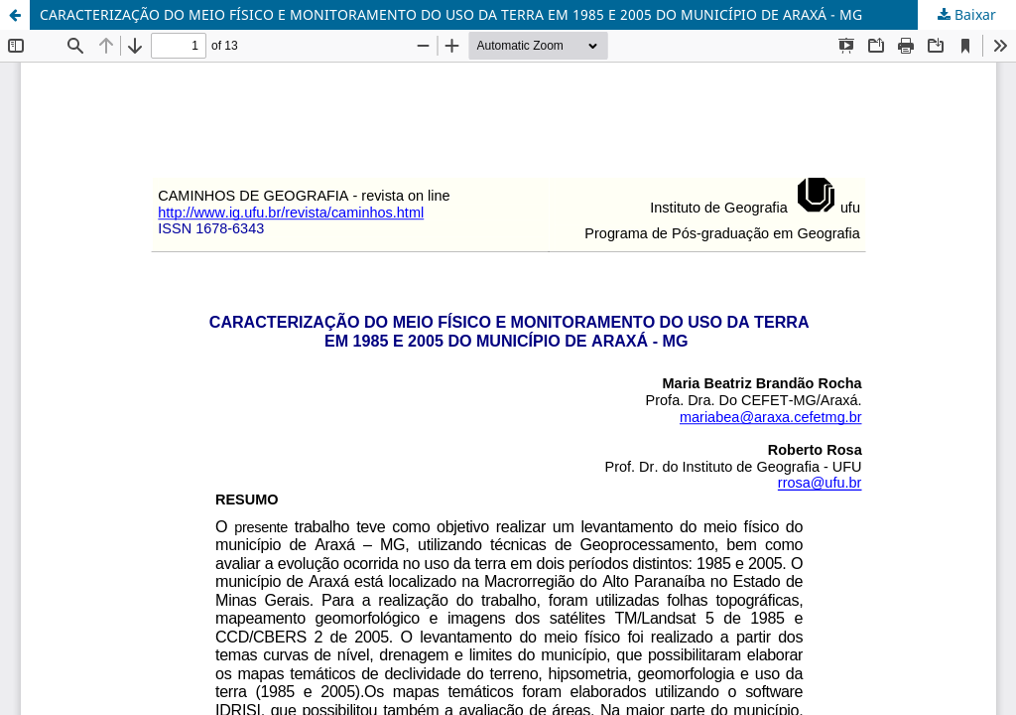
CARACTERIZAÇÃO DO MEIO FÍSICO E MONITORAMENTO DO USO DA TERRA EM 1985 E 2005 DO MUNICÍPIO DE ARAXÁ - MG (451, 14)
